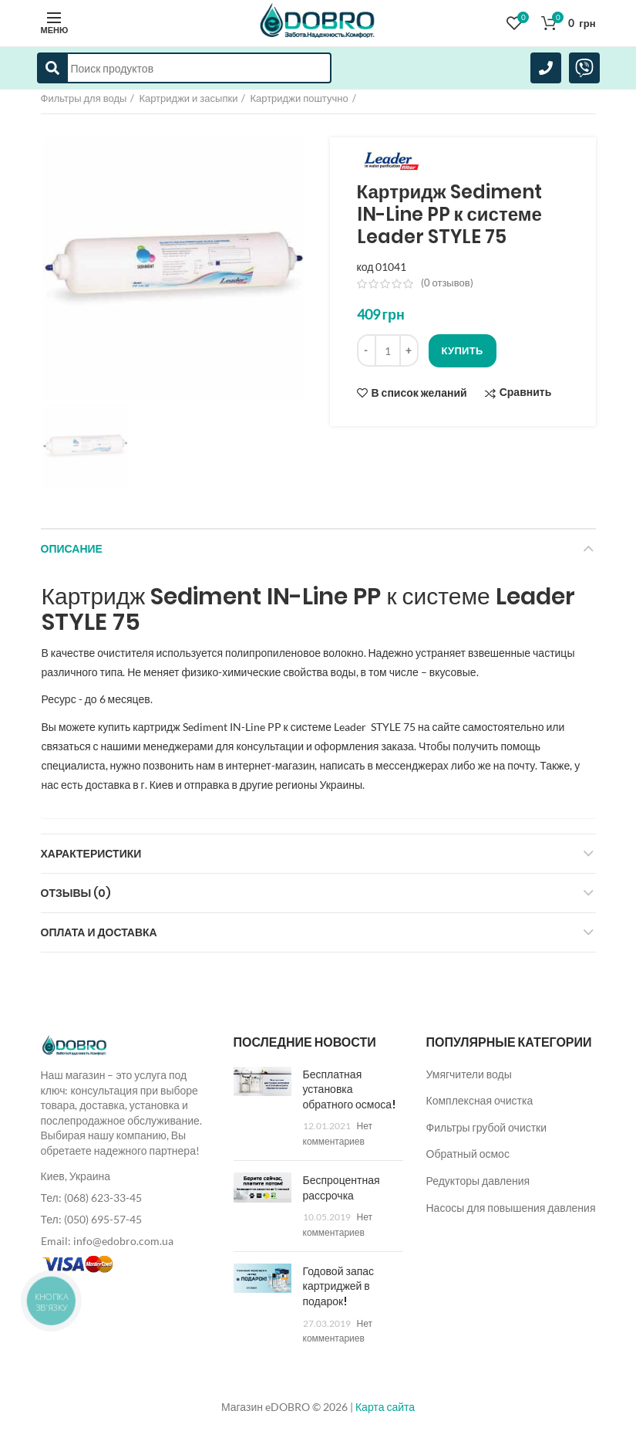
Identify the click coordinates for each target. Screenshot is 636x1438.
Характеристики (91, 853)
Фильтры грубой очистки (486, 1127)
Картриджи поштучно (299, 98)
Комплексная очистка (479, 1100)
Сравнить (526, 392)
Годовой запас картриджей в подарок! (339, 1286)
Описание (72, 549)
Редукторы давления (478, 1180)
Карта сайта (385, 1406)
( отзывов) (447, 282)
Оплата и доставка (99, 932)
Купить (462, 350)
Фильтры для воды (84, 98)
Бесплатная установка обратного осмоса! (349, 1089)
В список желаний (419, 392)
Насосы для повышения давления (511, 1207)
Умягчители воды (469, 1074)
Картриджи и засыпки (188, 98)
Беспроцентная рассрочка (341, 1187)
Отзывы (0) (76, 893)
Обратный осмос (468, 1153)
